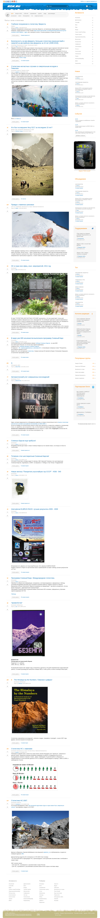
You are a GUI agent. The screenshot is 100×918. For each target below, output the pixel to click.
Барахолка (41, 902)
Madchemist (18, 380)
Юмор (40, 896)
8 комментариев (25, 465)
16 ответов (23, 198)
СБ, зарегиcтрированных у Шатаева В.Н (30, 348)
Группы (40, 13)
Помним (56, 898)
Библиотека (20, 605)
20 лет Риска (58, 915)
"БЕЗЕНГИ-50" (16, 603)
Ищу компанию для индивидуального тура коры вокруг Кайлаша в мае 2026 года (85, 132)
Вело (25, 885)
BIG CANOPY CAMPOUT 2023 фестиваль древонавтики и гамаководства (83, 394)
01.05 (76, 130)
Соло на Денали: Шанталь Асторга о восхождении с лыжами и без (83, 320)
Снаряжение (33, 13)
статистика (31, 351)
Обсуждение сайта (15, 365)
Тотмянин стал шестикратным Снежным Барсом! (30, 456)
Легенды (41, 894)
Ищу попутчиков (58, 893)
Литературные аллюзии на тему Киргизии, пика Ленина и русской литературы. (85, 96)
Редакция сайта (81, 247)
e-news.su (18, 118)
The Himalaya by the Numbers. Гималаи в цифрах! (33, 680)
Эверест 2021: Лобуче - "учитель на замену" (83, 253)
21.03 (76, 124)
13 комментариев (25, 60)
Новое (19, 15)
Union (16, 27)
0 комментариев (79, 188)
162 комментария (25, 371)
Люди (45, 13)
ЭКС (22, 853)
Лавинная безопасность (38, 206)
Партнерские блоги (85, 387)
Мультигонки (27, 891)
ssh (16, 606)
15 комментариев (25, 572)
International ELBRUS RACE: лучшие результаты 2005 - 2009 (34, 509)
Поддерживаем (81, 228)
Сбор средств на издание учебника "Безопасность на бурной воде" (84, 235)
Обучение (56, 887)
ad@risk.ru (93, 423)
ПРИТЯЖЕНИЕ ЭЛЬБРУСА (81, 82)
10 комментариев (25, 434)
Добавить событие (80, 135)
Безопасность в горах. (80, 369)
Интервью (41, 883)
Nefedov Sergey (19, 131)
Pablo (16, 208)
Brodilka (80, 323)
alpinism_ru (47, 852)
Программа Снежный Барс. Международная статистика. (33, 578)
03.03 (76, 119)
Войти (82, 1)
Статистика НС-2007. (19, 801)
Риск (12, 13)
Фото (40, 885)
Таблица (13, 594)
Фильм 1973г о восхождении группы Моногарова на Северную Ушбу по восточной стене (83, 89)
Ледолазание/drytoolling (14, 891)
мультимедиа (51, 13)
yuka (77, 98)
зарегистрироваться (91, 1)
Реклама (56, 900)
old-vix (77, 78)
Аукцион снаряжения (79, 378)
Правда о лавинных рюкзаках (22, 205)
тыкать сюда (22, 57)
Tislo (16, 46)
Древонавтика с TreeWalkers (84, 412)
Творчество (57, 894)
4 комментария (24, 742)
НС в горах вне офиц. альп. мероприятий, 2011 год (31, 266)
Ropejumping (27, 900)
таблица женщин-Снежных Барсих (29, 346)
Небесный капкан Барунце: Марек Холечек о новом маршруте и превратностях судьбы (84, 331)
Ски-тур (13, 206)
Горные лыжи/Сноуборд (14, 889)
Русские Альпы (31, 750)
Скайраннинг (27, 893)
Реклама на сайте (78, 913)
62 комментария (25, 357)
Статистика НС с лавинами (21, 749)
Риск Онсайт (57, 891)
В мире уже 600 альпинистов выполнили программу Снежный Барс (37, 338)
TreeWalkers (81, 398)
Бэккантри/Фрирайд (28, 898)
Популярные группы (82, 358)
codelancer (17, 804)
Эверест (13, 26)
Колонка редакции (82, 314)
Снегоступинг (12, 896)
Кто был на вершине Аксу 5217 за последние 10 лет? (31, 127)
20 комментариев (25, 260)
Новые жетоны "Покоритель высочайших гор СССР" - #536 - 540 (36, 472)
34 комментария (25, 794)
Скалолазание (12, 894)
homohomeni (81, 238)
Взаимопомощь (43, 898)
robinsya (20, 683)
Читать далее (15, 35)
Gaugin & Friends (78, 363)
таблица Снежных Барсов (43, 343)
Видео (55, 885)
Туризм (10, 898)
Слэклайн (11, 885)
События (26, 13)
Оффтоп (41, 900)
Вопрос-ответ (18, 13)
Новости (19, 70)
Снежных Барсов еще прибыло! (23, 441)
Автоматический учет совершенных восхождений (30, 377)
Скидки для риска (39, 15)
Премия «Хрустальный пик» (66, 913)
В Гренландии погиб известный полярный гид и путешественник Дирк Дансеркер (83, 343)
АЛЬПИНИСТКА (79, 76)
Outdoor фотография (79, 372)
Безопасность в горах (22, 45)
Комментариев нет (25, 35)
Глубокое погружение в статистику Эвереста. (28, 24)
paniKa (17, 752)
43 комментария (25, 332)
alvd (16, 269)
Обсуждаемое (26, 15)
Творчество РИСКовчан (80, 366)
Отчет (18, 379)
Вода (10, 887)
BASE (10, 900)
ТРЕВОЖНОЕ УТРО (80, 279)
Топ (32, 15)
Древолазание (27, 883)
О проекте (56, 913)
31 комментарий (25, 121)
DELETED (17, 366)
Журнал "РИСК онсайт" (85, 171)
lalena (16, 341)
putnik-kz (17, 72)
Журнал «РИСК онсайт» (89, 913)
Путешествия (12, 893)
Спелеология (27, 896)
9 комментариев (25, 674)
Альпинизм (13, 45)
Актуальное (13, 15)
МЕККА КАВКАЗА (79, 287)
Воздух (25, 887)
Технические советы (32, 45)
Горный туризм (27, 889)
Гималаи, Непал (25, 70)
